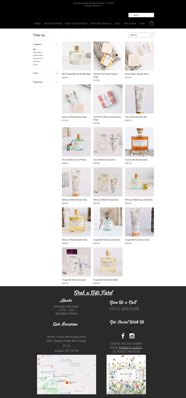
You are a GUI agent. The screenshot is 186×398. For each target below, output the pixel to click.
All (34, 49)
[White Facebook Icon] (122, 335)
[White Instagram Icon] (131, 335)
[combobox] (141, 35)
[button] (151, 23)
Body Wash (37, 52)
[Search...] (141, 15)
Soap (35, 64)
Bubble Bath (38, 55)
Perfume (36, 61)
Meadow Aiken (130, 347)
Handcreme (38, 58)
